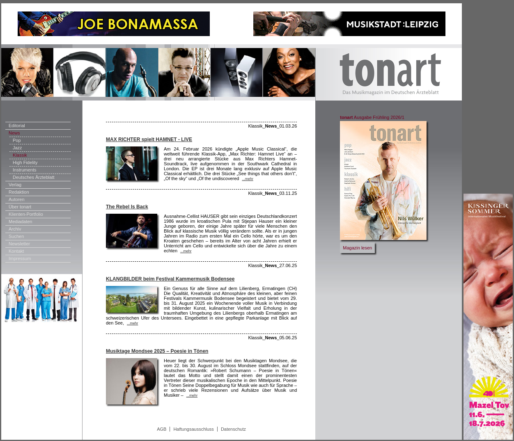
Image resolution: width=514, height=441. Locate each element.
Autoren (17, 199)
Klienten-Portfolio (26, 214)
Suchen (16, 236)
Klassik (20, 155)
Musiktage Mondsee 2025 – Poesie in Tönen (157, 351)
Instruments (24, 169)
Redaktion (19, 192)
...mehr (247, 179)
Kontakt (16, 251)
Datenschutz (233, 429)
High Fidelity (25, 162)
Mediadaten (20, 221)
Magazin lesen (357, 247)
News (14, 132)
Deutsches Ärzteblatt (34, 177)
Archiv (15, 228)
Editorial (17, 125)
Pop (17, 140)
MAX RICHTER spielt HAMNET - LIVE (149, 139)
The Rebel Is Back (127, 207)
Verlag (15, 184)
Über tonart (20, 206)
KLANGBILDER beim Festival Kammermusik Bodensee (170, 279)
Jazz (17, 147)
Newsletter (19, 243)
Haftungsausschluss (193, 429)
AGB (161, 429)
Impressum (20, 258)
